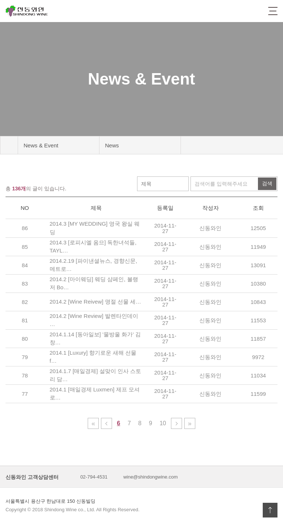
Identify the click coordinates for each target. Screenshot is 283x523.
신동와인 (27, 11)
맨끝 (189, 423)
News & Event (41, 145)
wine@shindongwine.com (150, 477)
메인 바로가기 (9, 145)
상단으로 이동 (270, 510)
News (112, 145)
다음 (176, 423)
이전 (106, 423)
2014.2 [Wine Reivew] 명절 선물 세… (95, 301)
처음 (93, 423)
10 (165, 423)
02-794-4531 (94, 477)
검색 (267, 183)
